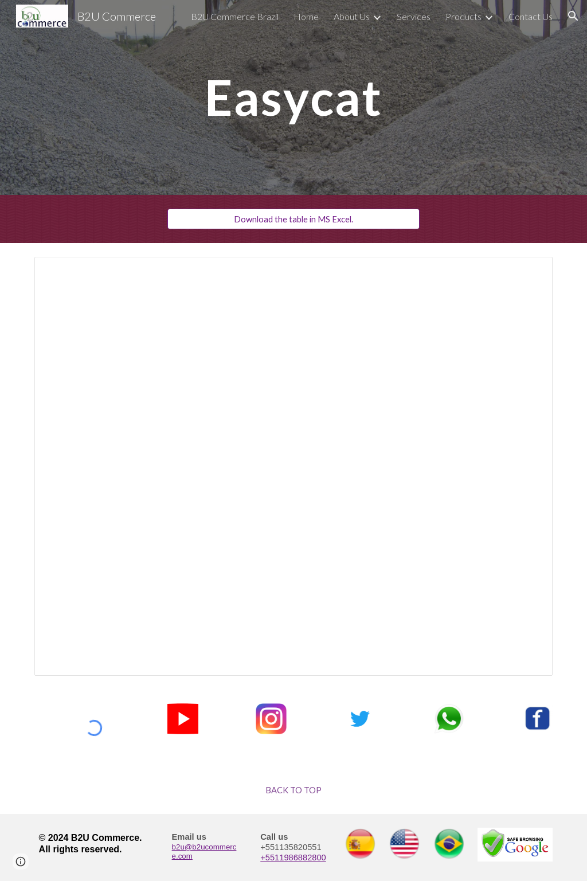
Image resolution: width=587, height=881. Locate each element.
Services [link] (414, 16)
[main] (293, 97)
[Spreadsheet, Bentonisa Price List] (293, 466)
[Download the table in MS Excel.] (294, 219)
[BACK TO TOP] (293, 790)
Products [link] (463, 16)
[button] (573, 16)
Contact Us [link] (530, 16)
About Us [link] (352, 16)
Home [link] (306, 16)
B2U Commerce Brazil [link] (235, 16)
